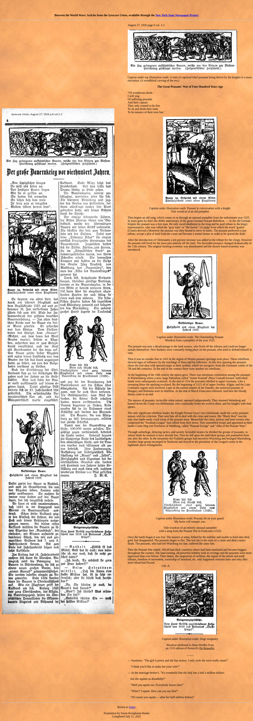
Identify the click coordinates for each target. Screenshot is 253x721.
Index (132, 707)
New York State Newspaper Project (177, 15)
